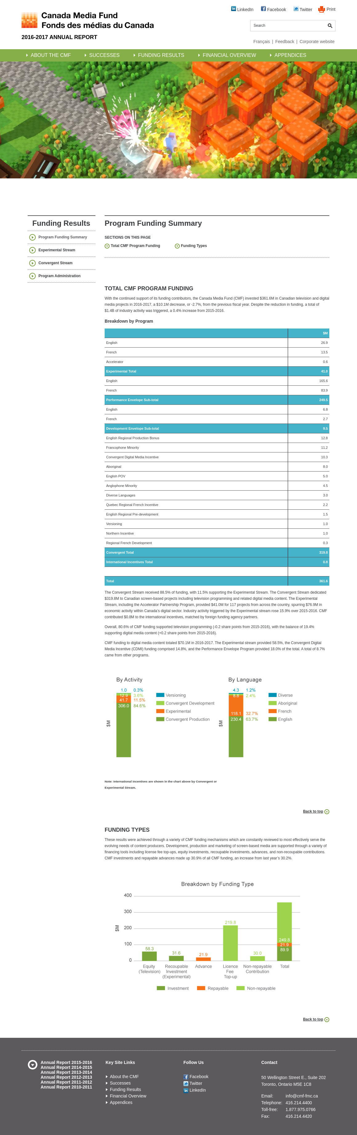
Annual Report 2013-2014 (66, 1072)
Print (331, 9)
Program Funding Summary (62, 237)
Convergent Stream (55, 263)
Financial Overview (229, 55)
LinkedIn (242, 9)
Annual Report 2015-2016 (66, 1062)
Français (261, 41)
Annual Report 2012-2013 (66, 1077)
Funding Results (161, 55)
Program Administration (59, 276)
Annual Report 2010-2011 (66, 1087)
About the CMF (51, 55)
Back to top (313, 811)
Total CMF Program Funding (135, 246)
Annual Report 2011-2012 (66, 1082)
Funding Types (194, 246)
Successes (104, 55)
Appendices (290, 55)
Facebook (273, 9)
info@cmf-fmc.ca (302, 1095)
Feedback (284, 41)
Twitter (303, 9)
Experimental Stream (56, 250)
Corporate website (317, 41)
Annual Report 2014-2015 (66, 1067)
